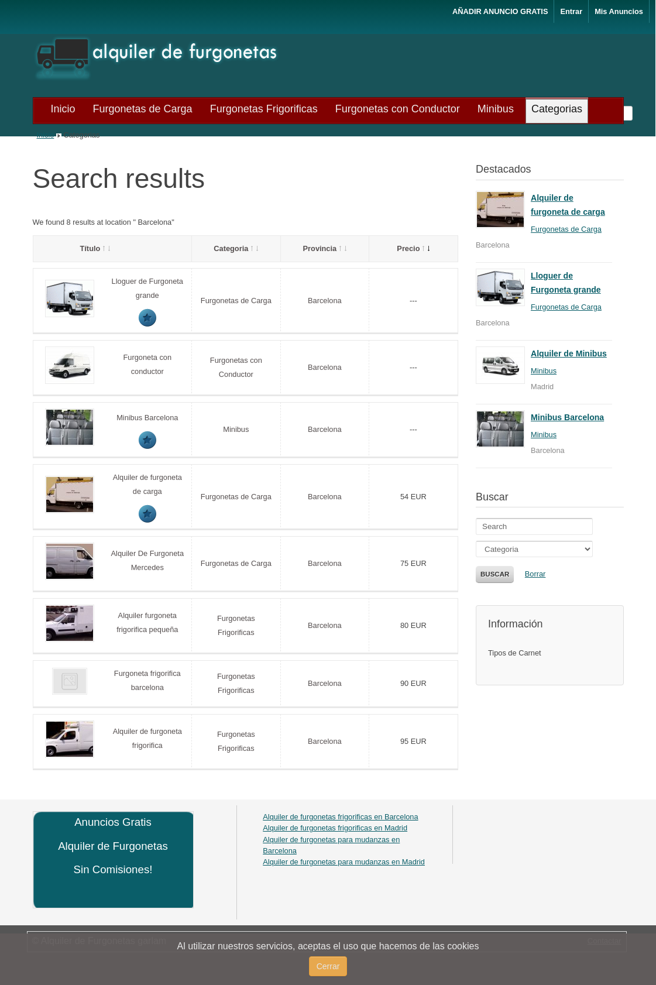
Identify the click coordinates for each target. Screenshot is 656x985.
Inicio (45, 135)
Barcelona (325, 300)
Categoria (236, 248)
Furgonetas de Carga (236, 300)
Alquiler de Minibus (569, 353)
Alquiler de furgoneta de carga (568, 205)
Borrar (535, 573)
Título (95, 248)
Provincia (325, 248)
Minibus (236, 429)
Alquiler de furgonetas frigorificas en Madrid (335, 827)
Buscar (494, 574)
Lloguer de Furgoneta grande (566, 282)
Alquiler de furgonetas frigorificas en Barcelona (340, 816)
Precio (413, 248)
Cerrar (328, 966)
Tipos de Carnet (514, 652)
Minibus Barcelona (147, 417)
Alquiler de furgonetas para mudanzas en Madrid (344, 861)
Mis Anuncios (619, 11)
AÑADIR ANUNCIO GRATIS (500, 11)
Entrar (571, 11)
